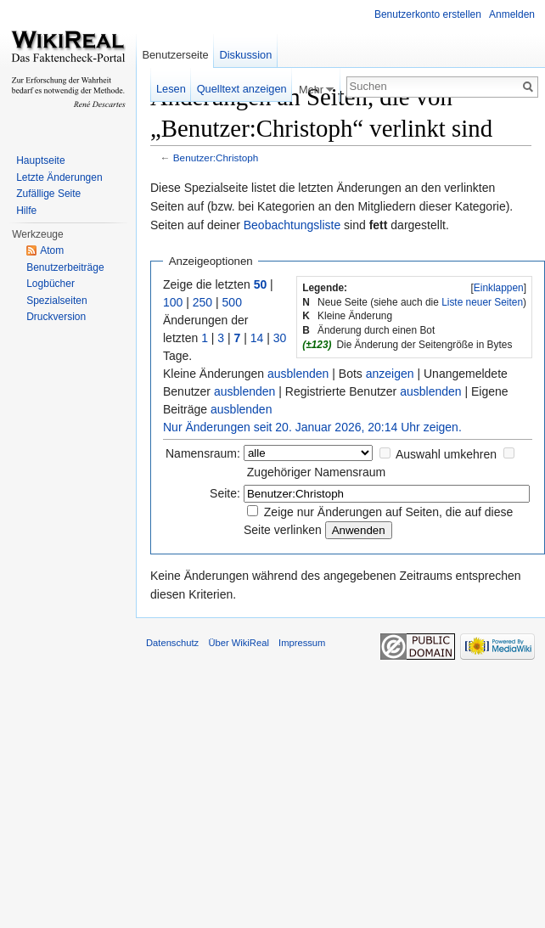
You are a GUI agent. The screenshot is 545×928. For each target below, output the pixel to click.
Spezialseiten (56, 301)
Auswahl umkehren (446, 454)
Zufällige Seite (48, 194)
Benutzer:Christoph (216, 157)
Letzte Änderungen (59, 177)
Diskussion (245, 54)
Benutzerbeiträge (65, 267)
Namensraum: (203, 453)
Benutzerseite (175, 54)
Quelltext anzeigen (242, 88)
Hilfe (26, 211)
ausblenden (298, 373)
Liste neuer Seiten (482, 302)
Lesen (171, 88)
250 (202, 302)
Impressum (301, 643)
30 (280, 338)
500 (232, 302)
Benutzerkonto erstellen (427, 14)
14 (257, 338)
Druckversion (56, 317)
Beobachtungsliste (292, 225)
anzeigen (390, 373)
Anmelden (512, 14)
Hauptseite (40, 160)
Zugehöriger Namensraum (316, 472)
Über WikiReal (238, 643)
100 (173, 302)
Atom (52, 250)
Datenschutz (172, 643)
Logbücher (50, 284)
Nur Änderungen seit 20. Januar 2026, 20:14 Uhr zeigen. (312, 427)
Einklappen (499, 288)
